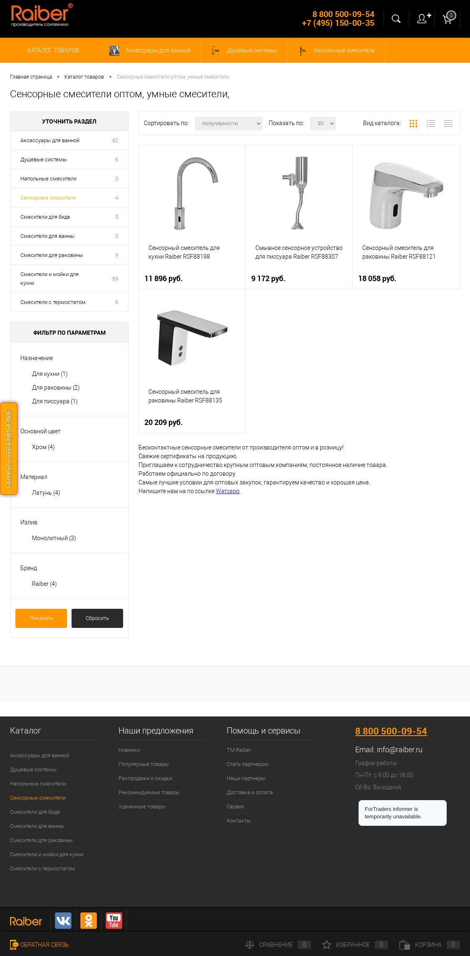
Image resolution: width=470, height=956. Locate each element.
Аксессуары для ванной (149, 51)
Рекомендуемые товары (149, 792)
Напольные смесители (336, 51)
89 (115, 279)
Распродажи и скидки (145, 778)
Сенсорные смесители (48, 198)
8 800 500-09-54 (391, 730)
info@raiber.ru (400, 749)
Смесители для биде (45, 217)
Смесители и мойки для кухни (49, 278)
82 (115, 140)
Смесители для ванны (47, 236)
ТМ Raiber (239, 750)
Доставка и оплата (250, 792)
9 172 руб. (268, 278)
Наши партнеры (246, 778)
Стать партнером (248, 764)
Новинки (129, 750)
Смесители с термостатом (53, 302)
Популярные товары (144, 764)
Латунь (46, 492)
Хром (43, 447)
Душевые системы (244, 51)
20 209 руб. (163, 422)
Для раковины (56, 387)
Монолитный (54, 538)
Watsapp (228, 491)
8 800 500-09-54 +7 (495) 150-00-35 (338, 18)
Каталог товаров (52, 50)
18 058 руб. (377, 278)
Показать (41, 618)
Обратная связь (39, 944)
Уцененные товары (142, 806)
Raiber (44, 584)
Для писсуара (55, 401)
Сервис (236, 806)
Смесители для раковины (51, 255)
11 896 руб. (163, 278)
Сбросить (97, 618)
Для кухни (50, 374)
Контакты (239, 821)
